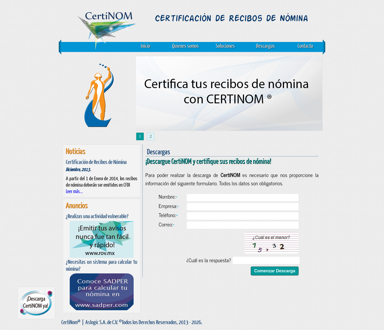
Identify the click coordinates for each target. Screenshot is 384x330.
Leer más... (74, 191)
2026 (196, 322)
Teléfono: (168, 215)
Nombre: (168, 196)
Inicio (145, 45)
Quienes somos (185, 45)
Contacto (305, 45)
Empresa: (169, 206)
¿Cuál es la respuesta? (208, 260)
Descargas (265, 45)
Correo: (166, 224)
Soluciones (225, 45)
